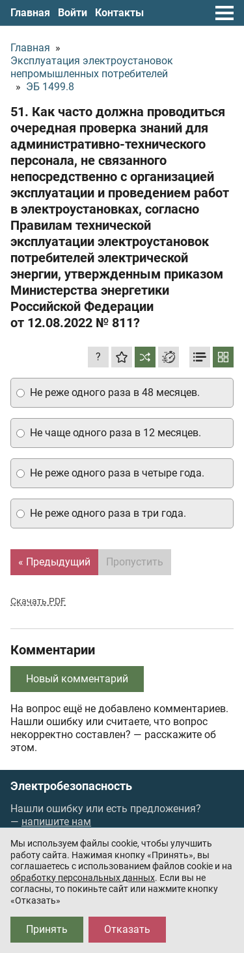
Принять (47, 929)
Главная (30, 12)
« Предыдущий (54, 562)
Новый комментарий (77, 679)
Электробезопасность (71, 786)
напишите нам (56, 821)
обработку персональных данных (82, 878)
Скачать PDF (38, 601)
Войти (72, 12)
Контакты (119, 12)
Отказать (127, 929)
